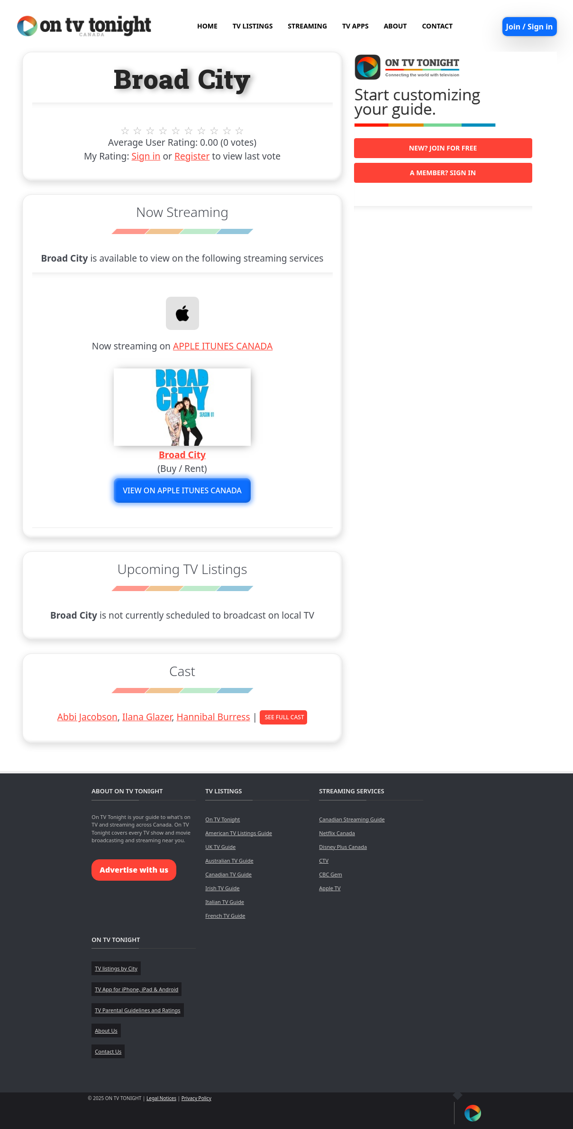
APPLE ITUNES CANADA (223, 345)
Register (191, 156)
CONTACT (437, 25)
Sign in (146, 156)
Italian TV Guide (224, 901)
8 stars (214, 130)
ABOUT (395, 25)
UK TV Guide (220, 846)
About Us (106, 1030)
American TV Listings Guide (238, 833)
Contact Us (108, 1051)
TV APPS (355, 25)
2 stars (137, 130)
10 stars (239, 130)
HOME (207, 25)
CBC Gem (330, 874)
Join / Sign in (529, 26)
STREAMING (307, 25)
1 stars (124, 130)
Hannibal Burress (213, 716)
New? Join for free (443, 147)
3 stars (150, 130)
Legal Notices (161, 1098)
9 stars (226, 130)
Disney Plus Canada (343, 846)
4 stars (163, 130)
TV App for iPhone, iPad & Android (136, 989)
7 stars (201, 130)
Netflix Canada (337, 833)
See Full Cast (284, 717)
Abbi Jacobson (87, 716)
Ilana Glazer (147, 716)
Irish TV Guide (222, 888)
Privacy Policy (196, 1098)
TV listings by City (116, 968)
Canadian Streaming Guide (351, 819)
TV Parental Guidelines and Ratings (137, 1010)
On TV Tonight (222, 819)
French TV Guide (225, 915)
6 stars (188, 130)
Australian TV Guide (229, 860)
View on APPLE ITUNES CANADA (182, 490)
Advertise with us (134, 870)
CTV (323, 860)
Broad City (182, 454)
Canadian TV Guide (228, 874)
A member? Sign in (443, 172)
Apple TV (329, 888)
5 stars (176, 130)
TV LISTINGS (253, 25)
